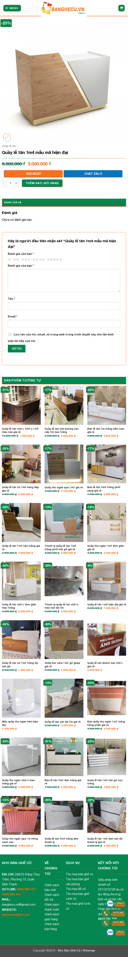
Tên (11, 298)
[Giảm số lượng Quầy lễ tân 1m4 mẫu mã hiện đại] (4, 183)
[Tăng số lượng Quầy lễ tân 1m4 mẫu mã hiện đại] (16, 183)
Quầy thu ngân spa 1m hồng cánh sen (20, 840)
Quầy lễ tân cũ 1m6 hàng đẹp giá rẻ (20, 489)
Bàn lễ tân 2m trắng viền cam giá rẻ (105, 430)
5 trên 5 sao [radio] (54, 259)
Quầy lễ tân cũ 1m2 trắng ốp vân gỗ (20, 664)
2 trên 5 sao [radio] (15, 259)
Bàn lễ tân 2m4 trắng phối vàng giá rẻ (103, 489)
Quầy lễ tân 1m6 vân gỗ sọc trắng (105, 782)
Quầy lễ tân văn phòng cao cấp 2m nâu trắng (62, 430)
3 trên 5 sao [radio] (25, 259)
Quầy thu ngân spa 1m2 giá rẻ (64, 487)
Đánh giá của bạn (21, 253)
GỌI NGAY (33, 173)
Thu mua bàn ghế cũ (79, 874)
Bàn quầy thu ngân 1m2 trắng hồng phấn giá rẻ (106, 723)
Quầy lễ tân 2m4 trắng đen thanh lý (61, 840)
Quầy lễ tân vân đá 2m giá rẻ (63, 721)
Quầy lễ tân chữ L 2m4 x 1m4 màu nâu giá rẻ (20, 430)
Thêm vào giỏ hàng (42, 183)
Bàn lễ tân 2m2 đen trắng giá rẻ (63, 782)
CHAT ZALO (93, 173)
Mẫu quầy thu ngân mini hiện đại (20, 723)
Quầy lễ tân (9, 145)
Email (12, 316)
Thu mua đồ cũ (76, 889)
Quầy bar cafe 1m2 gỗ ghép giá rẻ (62, 664)
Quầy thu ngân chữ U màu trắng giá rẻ (18, 782)
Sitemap (89, 950)
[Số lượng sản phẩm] (10, 183)
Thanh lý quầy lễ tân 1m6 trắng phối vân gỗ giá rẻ (60, 547)
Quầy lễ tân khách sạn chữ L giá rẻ (105, 664)
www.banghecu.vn (15, 914)
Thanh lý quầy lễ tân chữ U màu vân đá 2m (61, 606)
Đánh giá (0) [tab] (12, 202)
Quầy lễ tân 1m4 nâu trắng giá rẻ (21, 547)
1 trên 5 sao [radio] (9, 259)
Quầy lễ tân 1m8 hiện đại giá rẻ (106, 604)
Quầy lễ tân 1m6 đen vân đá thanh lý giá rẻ (104, 840)
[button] (12, 8)
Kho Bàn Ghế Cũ (69, 950)
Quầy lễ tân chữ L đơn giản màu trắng (19, 606)
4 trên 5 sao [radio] (38, 259)
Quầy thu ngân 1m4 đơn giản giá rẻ (105, 547)
